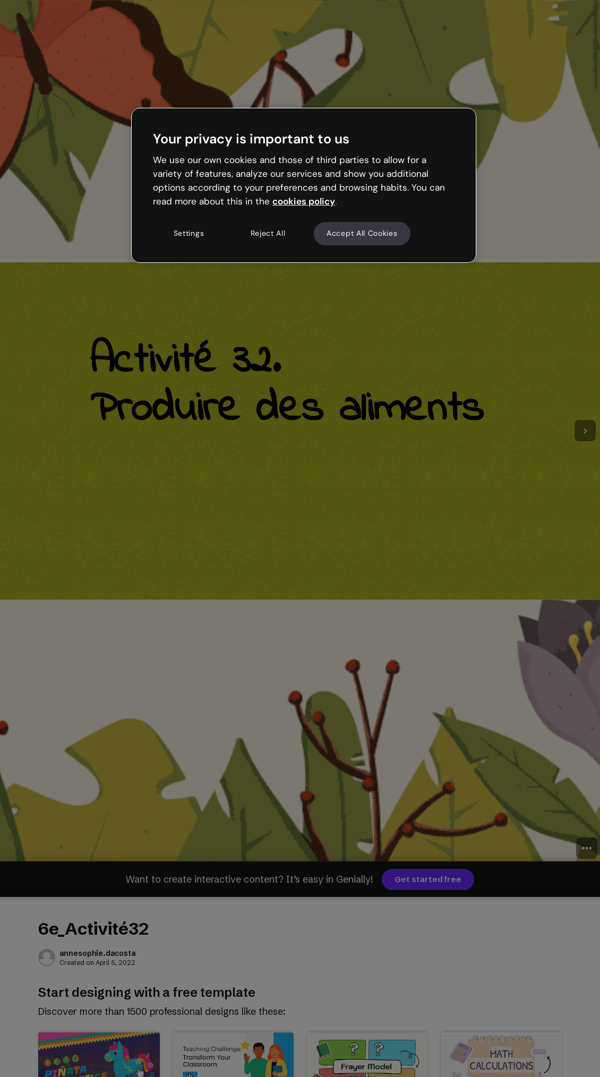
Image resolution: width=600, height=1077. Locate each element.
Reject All (268, 233)
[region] (303, 185)
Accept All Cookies (362, 233)
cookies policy (303, 201)
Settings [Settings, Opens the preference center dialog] (189, 233)
